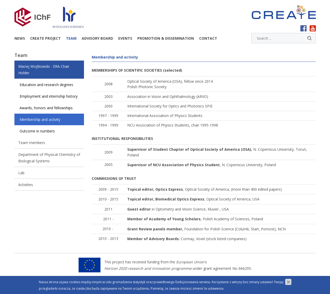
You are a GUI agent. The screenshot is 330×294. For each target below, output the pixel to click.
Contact (208, 38)
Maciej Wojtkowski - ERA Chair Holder (43, 69)
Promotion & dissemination (165, 38)
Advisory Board (97, 38)
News (19, 38)
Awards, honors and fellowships (46, 107)
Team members (31, 142)
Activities (25, 184)
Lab (21, 172)
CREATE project (45, 38)
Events (125, 38)
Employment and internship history (49, 96)
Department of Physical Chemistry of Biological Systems (49, 157)
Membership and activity (40, 119)
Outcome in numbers (37, 131)
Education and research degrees (46, 84)
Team (71, 38)
